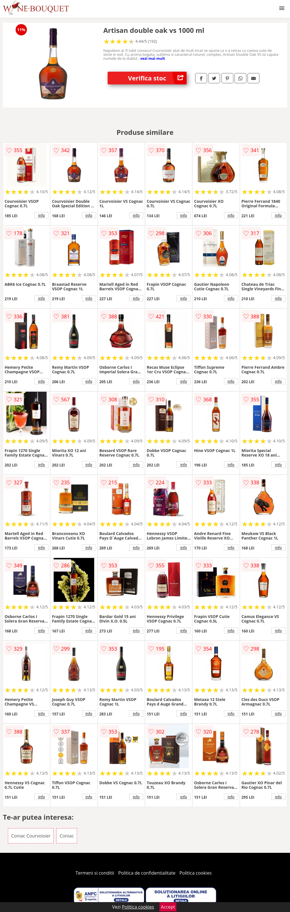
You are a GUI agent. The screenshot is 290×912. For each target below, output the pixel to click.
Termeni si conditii (95, 873)
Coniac (66, 836)
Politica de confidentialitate (147, 873)
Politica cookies (196, 873)
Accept (168, 907)
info (41, 215)
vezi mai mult (152, 58)
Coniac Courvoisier (30, 836)
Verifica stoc (157, 78)
